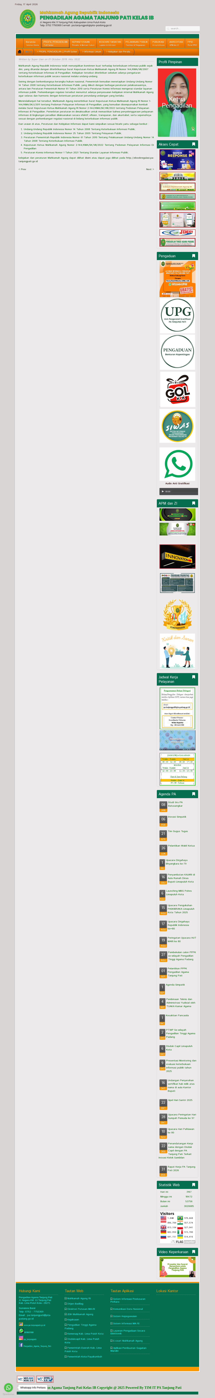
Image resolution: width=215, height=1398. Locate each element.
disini (88, 158)
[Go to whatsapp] (8, 1387)
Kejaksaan (73, 1319)
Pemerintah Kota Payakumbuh (84, 1356)
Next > (150, 169)
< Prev (22, 169)
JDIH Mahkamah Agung (80, 1314)
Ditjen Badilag (75, 1304)
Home (29, 51)
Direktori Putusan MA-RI (81, 1309)
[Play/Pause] (162, 491)
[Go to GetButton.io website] (8, 1394)
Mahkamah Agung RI (79, 1298)
